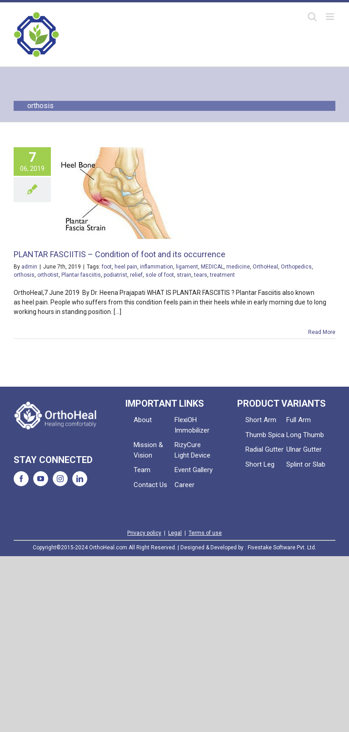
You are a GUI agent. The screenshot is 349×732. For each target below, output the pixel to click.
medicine (238, 267)
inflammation (156, 267)
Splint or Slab (305, 464)
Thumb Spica (264, 435)
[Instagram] (60, 478)
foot (107, 267)
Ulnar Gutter (304, 449)
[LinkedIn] (79, 478)
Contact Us (150, 485)
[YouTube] (40, 478)
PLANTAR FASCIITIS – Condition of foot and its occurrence (119, 254)
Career (184, 485)
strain (184, 275)
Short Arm (260, 420)
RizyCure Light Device (192, 450)
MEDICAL (212, 267)
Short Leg (259, 464)
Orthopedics (296, 267)
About (143, 420)
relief (136, 275)
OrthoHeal (265, 267)
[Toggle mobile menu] (330, 16)
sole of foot (159, 275)
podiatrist (115, 275)
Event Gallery (193, 470)
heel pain (126, 267)
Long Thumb (305, 435)
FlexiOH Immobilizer (191, 425)
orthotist (48, 275)
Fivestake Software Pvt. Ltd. (282, 547)
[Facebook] (21, 478)
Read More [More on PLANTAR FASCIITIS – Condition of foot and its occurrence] (321, 332)
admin (29, 267)
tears (200, 275)
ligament (187, 267)
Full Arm (298, 420)
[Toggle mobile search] (312, 16)
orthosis (24, 275)
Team (142, 470)
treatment (222, 275)
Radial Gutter (264, 449)
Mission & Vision (148, 450)
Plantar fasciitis (81, 275)
